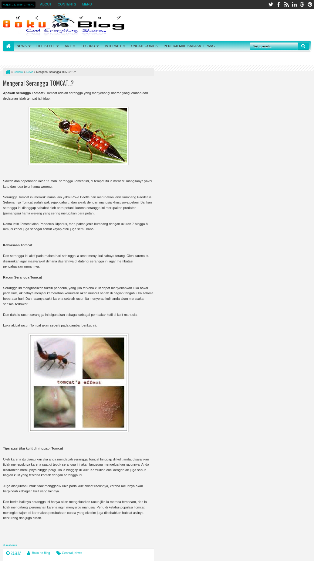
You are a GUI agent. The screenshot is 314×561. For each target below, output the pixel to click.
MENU (87, 4)
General (67, 553)
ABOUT (46, 4)
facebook (278, 4)
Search (303, 46)
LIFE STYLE (45, 46)
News (78, 553)
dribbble (302, 4)
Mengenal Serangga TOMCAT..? (38, 82)
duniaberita (10, 545)
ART (68, 46)
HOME (8, 46)
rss (286, 4)
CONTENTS (67, 4)
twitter (271, 4)
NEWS (22, 46)
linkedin (294, 4)
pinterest (310, 4)
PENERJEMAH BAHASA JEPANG (189, 46)
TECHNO (88, 46)
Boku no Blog (41, 553)
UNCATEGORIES (144, 46)
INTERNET (113, 46)
